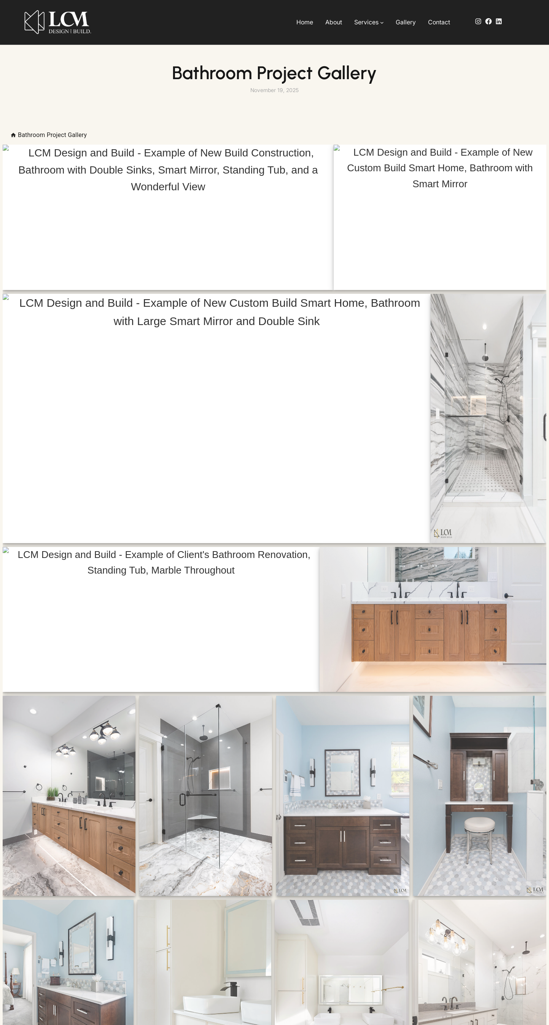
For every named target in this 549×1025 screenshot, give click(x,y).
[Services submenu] (382, 22)
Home (304, 22)
